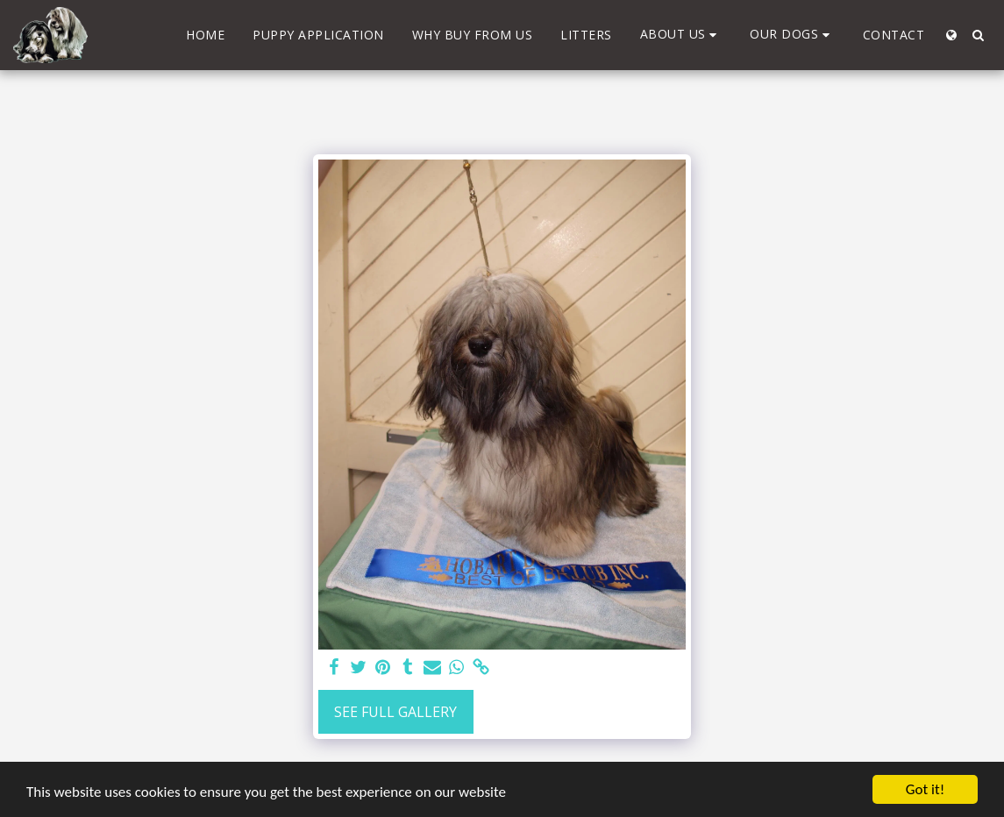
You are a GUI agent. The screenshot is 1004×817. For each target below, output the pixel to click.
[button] (681, 34)
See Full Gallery (395, 711)
